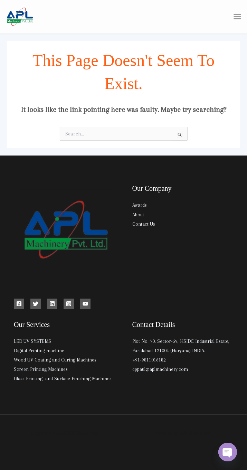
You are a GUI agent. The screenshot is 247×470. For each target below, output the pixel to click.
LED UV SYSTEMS (32, 341)
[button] (237, 16)
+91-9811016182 (149, 360)
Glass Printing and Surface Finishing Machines (63, 378)
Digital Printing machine (39, 350)
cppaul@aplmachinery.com (160, 369)
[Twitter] (35, 304)
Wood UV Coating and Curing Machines (55, 360)
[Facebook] (19, 304)
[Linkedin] (52, 304)
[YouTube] (85, 304)
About (138, 214)
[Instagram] (69, 304)
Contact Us (143, 224)
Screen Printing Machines (41, 369)
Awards (139, 205)
